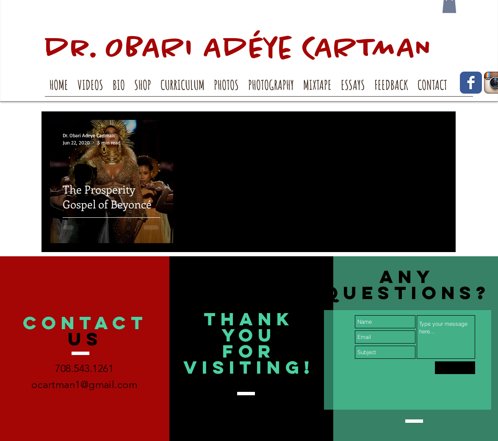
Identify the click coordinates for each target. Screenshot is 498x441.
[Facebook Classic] (471, 83)
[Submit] (455, 367)
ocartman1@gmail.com (84, 384)
